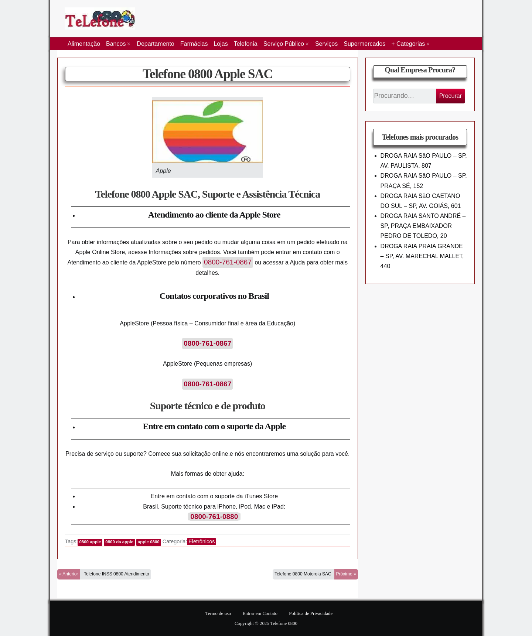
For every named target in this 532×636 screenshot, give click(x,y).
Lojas (221, 44)
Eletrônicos (201, 541)
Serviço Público (283, 44)
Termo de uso (218, 613)
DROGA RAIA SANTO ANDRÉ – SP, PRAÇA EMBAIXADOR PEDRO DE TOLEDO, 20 (423, 226)
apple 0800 (149, 542)
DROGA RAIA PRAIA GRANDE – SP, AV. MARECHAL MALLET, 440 (422, 256)
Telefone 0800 (283, 623)
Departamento (155, 44)
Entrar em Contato (259, 613)
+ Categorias (408, 44)
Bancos (116, 44)
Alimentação (84, 44)
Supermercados (364, 44)
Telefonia (246, 44)
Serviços (326, 44)
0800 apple (90, 542)
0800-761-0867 (228, 262)
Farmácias (194, 44)
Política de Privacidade (310, 613)
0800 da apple (119, 542)
